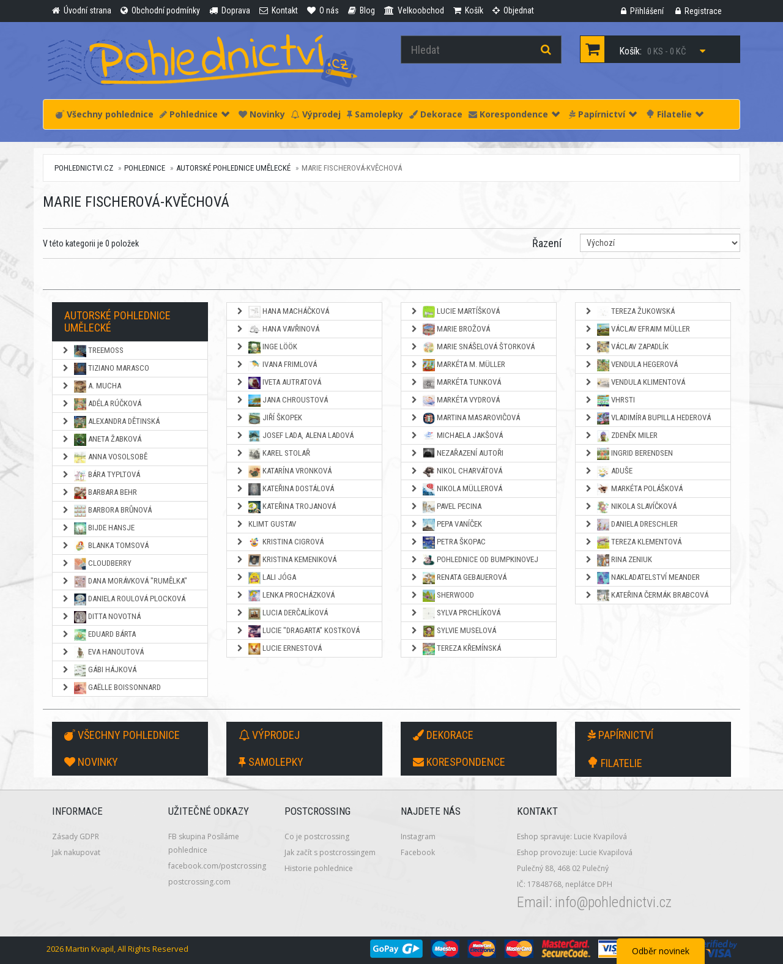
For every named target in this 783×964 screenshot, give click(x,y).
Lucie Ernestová (279, 649)
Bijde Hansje (98, 528)
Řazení (547, 243)
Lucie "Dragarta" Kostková (298, 631)
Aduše (608, 471)
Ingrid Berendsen (628, 454)
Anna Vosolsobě (104, 457)
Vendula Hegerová (631, 365)
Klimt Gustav (266, 523)
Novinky (262, 114)
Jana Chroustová (282, 401)
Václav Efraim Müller (637, 330)
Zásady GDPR (75, 836)
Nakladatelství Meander (642, 578)
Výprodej (316, 114)
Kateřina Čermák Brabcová (646, 596)
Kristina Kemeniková (286, 560)
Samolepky (375, 114)
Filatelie (674, 114)
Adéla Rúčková (101, 404)
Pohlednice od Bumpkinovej (474, 560)
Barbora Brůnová (106, 511)
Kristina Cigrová (280, 542)
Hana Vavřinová (277, 330)
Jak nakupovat (76, 852)
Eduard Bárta (98, 635)
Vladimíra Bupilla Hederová (647, 418)
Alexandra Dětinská (110, 422)
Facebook (418, 852)
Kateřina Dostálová (285, 489)
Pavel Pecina (445, 507)
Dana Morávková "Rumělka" (124, 582)
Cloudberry (96, 564)
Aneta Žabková (101, 440)
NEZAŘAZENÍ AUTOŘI (456, 454)
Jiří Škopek (269, 418)
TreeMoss (92, 351)
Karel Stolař (273, 454)
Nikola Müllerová (456, 489)
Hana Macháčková (282, 312)
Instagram (418, 836)
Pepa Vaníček (446, 525)
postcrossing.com (199, 882)
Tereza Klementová (632, 542)
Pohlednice (194, 114)
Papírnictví (603, 114)
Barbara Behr (99, 493)
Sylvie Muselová (453, 631)
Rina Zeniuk (618, 560)
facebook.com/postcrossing (217, 866)
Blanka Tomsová (105, 546)
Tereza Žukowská (629, 312)
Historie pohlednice (318, 868)
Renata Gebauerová (458, 578)
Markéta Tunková (455, 383)
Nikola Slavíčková (630, 507)
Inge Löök (266, 347)
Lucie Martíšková (455, 312)
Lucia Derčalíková (282, 613)
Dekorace (435, 114)
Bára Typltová (100, 475)
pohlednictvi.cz (83, 167)
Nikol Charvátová (456, 471)
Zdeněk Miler (621, 436)
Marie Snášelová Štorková (472, 347)
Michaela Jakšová (456, 436)
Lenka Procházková (285, 596)
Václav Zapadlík (626, 347)
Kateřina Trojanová (286, 507)
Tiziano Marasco (105, 369)
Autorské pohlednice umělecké (233, 167)
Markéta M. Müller (457, 365)
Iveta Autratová (278, 383)
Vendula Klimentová (634, 383)
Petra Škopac (448, 542)
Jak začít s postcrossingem (330, 852)
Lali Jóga (266, 578)
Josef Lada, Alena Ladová (295, 436)
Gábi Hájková (98, 670)
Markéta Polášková (633, 489)
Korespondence (514, 114)
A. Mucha (91, 386)
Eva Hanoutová (102, 653)
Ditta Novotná (101, 617)
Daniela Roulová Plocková (123, 599)
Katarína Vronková (284, 471)
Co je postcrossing (316, 836)
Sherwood (442, 596)
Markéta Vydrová (455, 401)
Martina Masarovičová (465, 418)
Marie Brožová (450, 330)
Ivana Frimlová (276, 365)
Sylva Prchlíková (455, 613)
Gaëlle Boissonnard (111, 688)
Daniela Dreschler (631, 525)
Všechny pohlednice (105, 114)
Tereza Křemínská (455, 649)
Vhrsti (609, 401)
